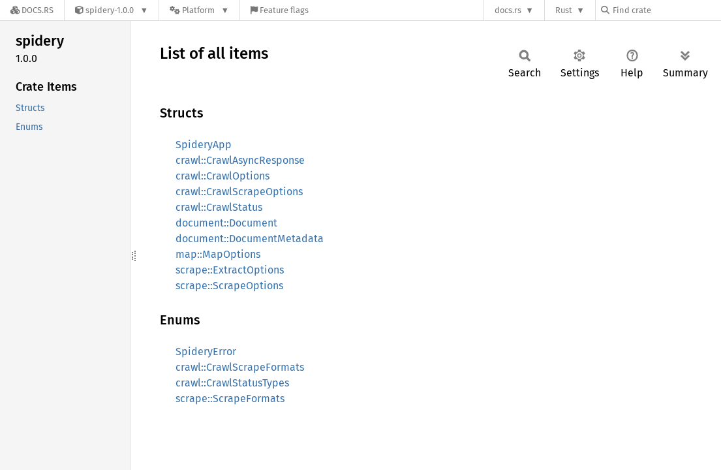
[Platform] (199, 10)
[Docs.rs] (32, 10)
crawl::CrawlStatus (219, 207)
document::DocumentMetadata (250, 238)
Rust (563, 10)
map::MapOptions (218, 254)
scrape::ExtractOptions (230, 270)
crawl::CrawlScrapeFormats (240, 367)
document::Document (226, 223)
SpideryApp (204, 144)
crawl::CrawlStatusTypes (232, 383)
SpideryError (206, 351)
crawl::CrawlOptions (222, 176)
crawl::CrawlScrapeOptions (239, 191)
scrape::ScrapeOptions (229, 285)
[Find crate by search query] (666, 10)
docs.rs (508, 10)
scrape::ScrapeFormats (230, 398)
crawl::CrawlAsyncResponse (240, 160)
